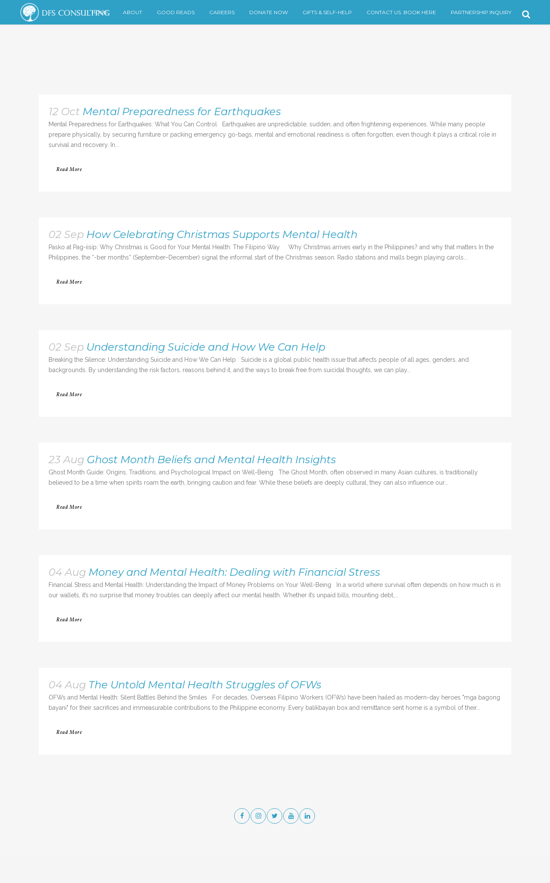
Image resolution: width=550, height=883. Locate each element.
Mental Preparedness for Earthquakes (181, 111)
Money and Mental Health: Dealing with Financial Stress (234, 572)
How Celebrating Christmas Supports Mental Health (222, 234)
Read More (69, 169)
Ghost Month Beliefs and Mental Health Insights (211, 459)
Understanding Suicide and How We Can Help (205, 347)
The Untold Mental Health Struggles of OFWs (205, 684)
